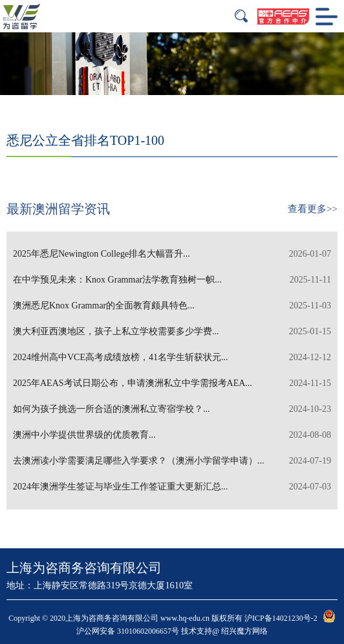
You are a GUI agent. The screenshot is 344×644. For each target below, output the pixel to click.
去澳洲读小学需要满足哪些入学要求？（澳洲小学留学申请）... (172, 461)
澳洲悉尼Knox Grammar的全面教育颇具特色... (172, 306)
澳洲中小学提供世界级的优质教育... (172, 435)
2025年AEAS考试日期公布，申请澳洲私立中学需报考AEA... (172, 383)
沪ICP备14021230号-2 (280, 618)
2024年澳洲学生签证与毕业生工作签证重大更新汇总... (172, 487)
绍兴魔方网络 (244, 631)
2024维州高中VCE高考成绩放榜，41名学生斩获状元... (172, 357)
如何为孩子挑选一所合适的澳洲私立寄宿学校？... (172, 409)
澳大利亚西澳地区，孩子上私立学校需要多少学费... (172, 332)
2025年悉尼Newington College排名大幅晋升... (172, 254)
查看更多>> (313, 209)
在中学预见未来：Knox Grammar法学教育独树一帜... (172, 280)
